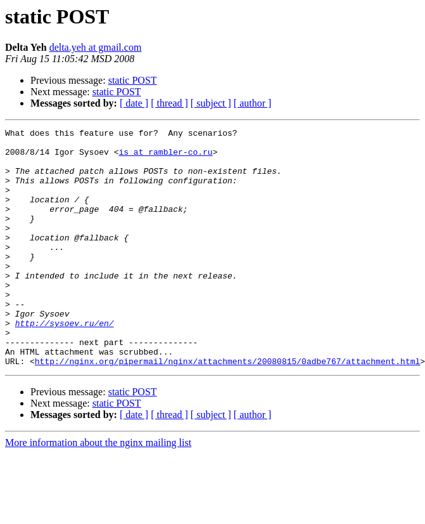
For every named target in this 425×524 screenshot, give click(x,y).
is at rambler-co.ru (165, 157)
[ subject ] (211, 103)
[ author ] (253, 103)
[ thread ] (169, 103)
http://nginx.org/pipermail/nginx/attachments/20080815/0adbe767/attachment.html (227, 408)
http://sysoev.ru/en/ (64, 363)
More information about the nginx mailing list (98, 490)
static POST (132, 80)
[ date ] (134, 103)
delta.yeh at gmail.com (95, 47)
